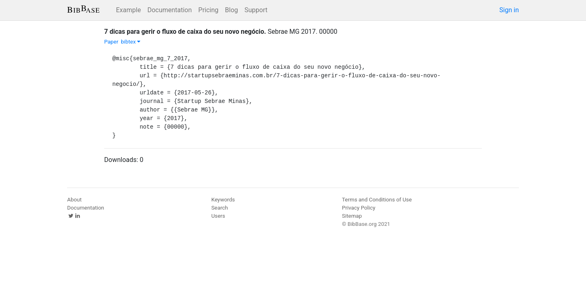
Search (219, 208)
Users (218, 216)
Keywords (223, 200)
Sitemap (352, 216)
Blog (231, 10)
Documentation (169, 10)
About (74, 200)
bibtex (130, 42)
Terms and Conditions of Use (376, 200)
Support (256, 10)
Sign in (509, 10)
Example (128, 10)
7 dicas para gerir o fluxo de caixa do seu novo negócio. (185, 31)
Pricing (208, 10)
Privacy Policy (358, 208)
